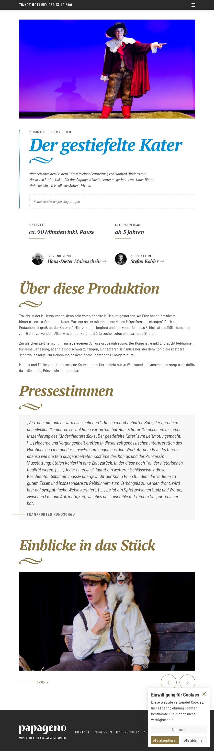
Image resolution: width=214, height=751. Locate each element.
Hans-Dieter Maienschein (74, 261)
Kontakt (82, 732)
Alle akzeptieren (165, 740)
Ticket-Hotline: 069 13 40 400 (45, 5)
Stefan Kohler (145, 261)
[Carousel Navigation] (178, 682)
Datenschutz (127, 732)
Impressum (103, 732)
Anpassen (179, 729)
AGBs (148, 732)
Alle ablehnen (194, 740)
